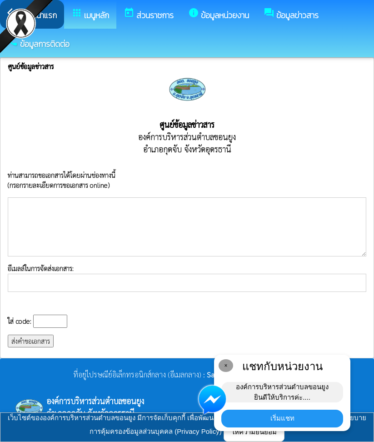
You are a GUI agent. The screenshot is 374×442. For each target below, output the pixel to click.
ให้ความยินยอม (254, 432)
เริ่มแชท (282, 418)
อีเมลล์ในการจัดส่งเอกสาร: (187, 278)
